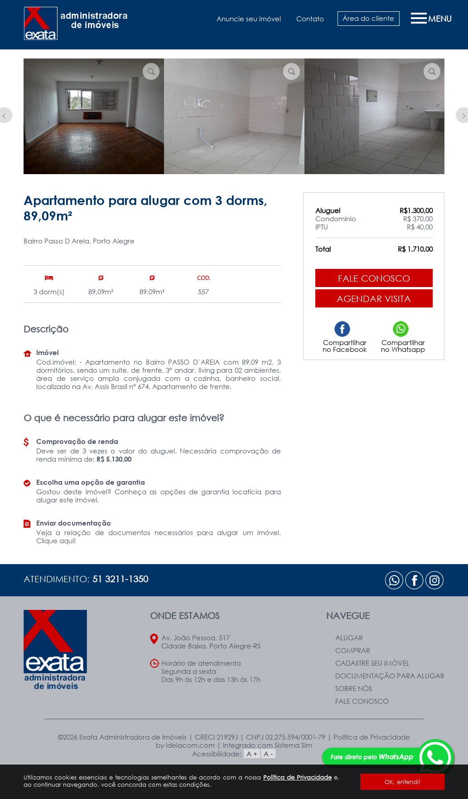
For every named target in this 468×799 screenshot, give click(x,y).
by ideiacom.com (185, 745)
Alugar (349, 637)
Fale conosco (374, 278)
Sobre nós (353, 688)
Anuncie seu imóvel (249, 19)
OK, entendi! (402, 781)
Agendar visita (374, 298)
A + (251, 754)
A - (268, 754)
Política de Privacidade (297, 777)
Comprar (352, 650)
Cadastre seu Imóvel (372, 663)
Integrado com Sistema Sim (267, 745)
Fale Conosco (362, 701)
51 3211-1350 (120, 578)
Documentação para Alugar (389, 676)
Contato (310, 19)
